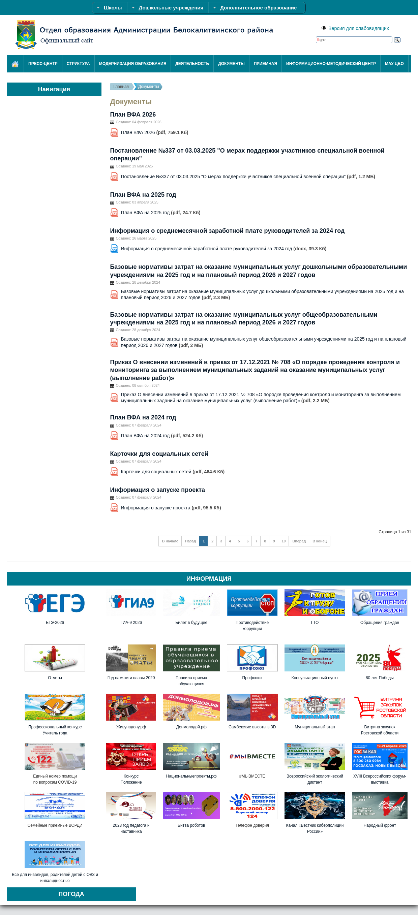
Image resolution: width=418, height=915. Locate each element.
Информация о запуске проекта (157, 489)
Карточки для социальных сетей (159, 453)
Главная (121, 86)
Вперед (299, 541)
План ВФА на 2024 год (143, 417)
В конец (319, 541)
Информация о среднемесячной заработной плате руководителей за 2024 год (227, 230)
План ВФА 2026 (133, 114)
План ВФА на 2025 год (143, 194)
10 (283, 541)
